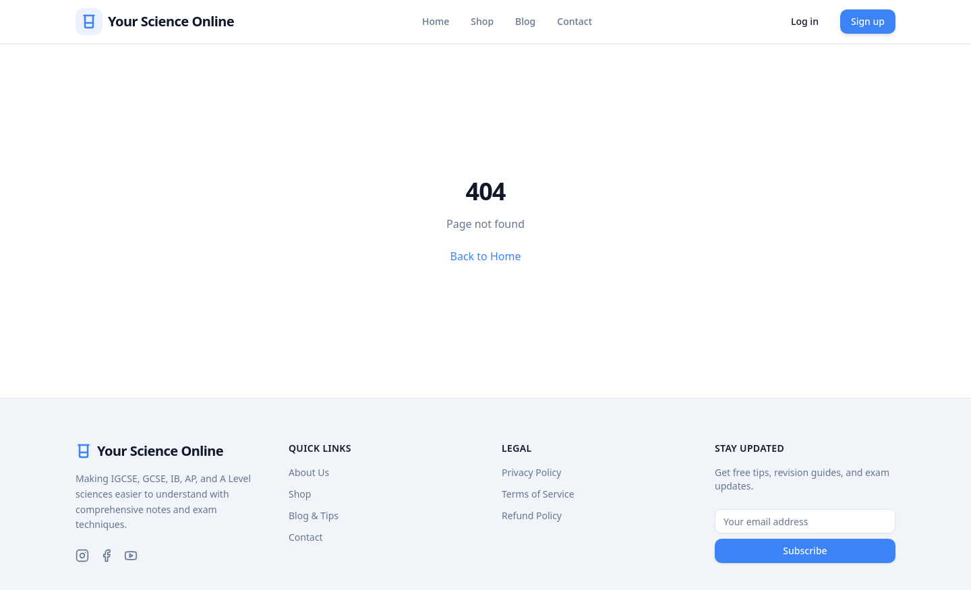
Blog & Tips (314, 515)
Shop (482, 21)
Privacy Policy (531, 472)
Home (435, 21)
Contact (574, 21)
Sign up (868, 21)
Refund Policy (532, 515)
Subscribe (805, 550)
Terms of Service (538, 494)
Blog (525, 21)
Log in (805, 21)
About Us (309, 472)
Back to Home (485, 256)
